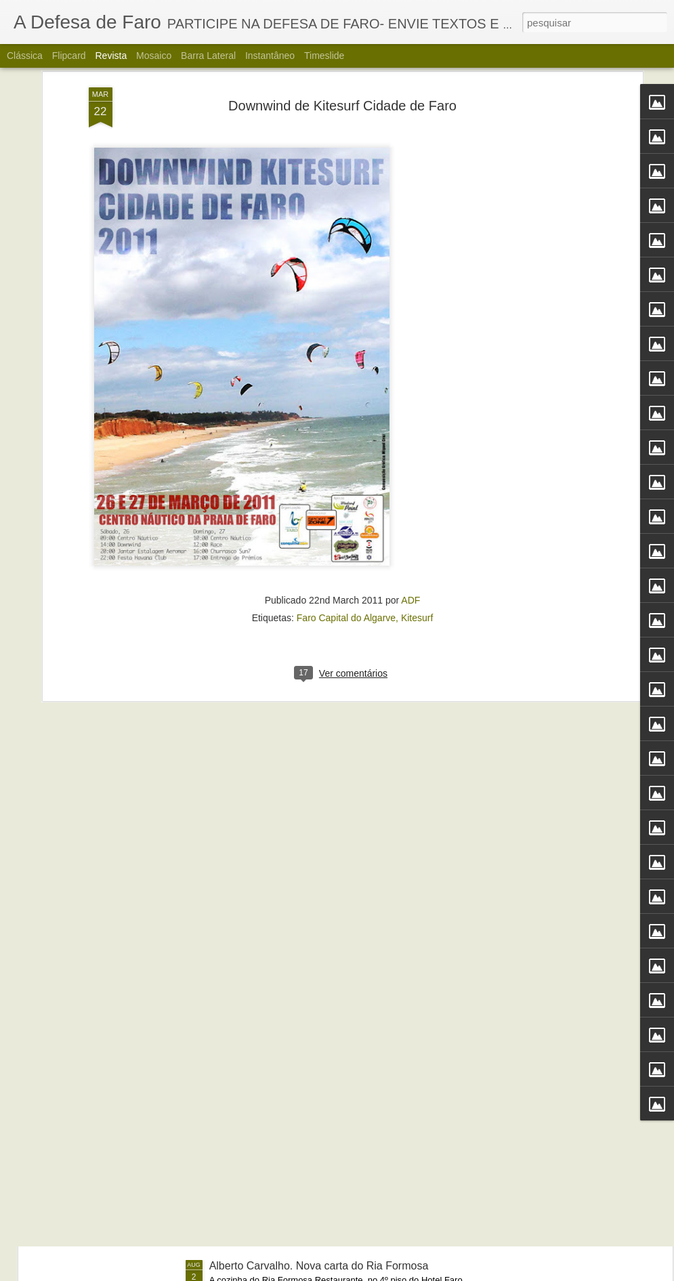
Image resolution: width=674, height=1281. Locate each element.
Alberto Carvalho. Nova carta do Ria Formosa (319, 1266)
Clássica (25, 55)
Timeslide (324, 55)
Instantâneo (270, 55)
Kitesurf (417, 479)
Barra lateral (208, 55)
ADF (410, 462)
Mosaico (153, 55)
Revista (111, 55)
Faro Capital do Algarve (346, 479)
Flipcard (69, 55)
